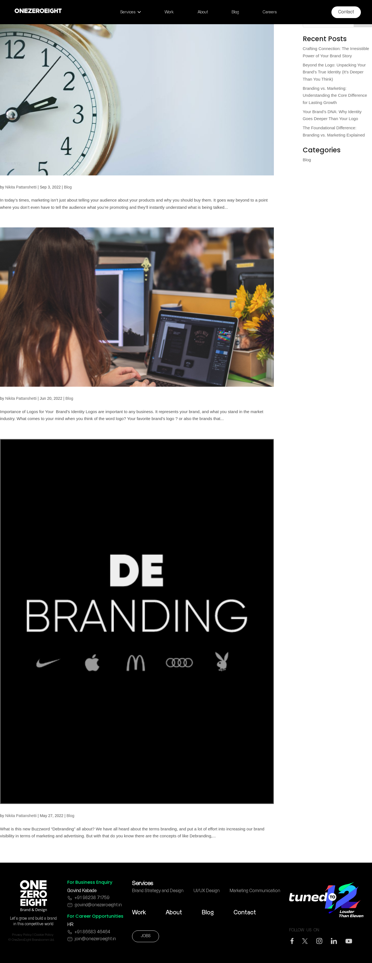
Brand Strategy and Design (157, 891)
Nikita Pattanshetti (21, 187)
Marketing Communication (255, 891)
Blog (68, 187)
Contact (245, 912)
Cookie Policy (43, 934)
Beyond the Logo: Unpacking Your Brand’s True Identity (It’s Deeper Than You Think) (334, 72)
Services (142, 883)
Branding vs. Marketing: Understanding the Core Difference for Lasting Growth (335, 95)
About (174, 912)
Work (139, 912)
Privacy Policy (22, 934)
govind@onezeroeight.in (98, 905)
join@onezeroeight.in (95, 939)
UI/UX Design (207, 891)
